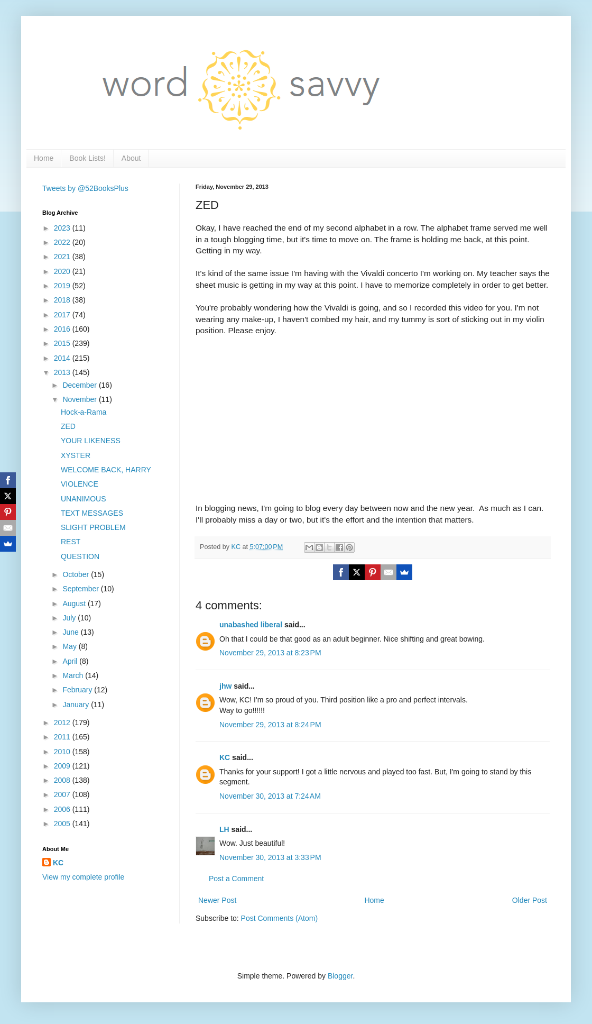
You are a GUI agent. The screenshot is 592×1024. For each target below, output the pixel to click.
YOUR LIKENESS (91, 440)
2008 (63, 780)
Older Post (529, 900)
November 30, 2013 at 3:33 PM (270, 857)
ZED (68, 426)
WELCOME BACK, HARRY (106, 469)
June (71, 632)
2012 (63, 722)
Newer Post (217, 900)
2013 (63, 372)
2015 (63, 343)
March (73, 675)
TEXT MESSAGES (92, 513)
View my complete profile (83, 877)
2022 (63, 242)
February (78, 689)
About (131, 158)
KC (224, 757)
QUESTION (80, 556)
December (80, 385)
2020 (63, 271)
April (70, 661)
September (81, 588)
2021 (63, 256)
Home (43, 158)
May (70, 646)
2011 (63, 737)
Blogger (340, 976)
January (76, 704)
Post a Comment (236, 878)
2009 (63, 766)
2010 (63, 751)
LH (224, 829)
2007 (63, 794)
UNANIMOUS (83, 499)
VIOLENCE (79, 484)
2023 (63, 228)
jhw (225, 686)
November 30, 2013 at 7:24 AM (270, 796)
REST (70, 541)
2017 (63, 314)
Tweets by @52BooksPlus (85, 188)
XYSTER (75, 455)
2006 (63, 809)
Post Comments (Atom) (279, 918)
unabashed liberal (250, 624)
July (70, 618)
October (76, 574)
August (74, 603)
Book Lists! (87, 158)
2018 (63, 300)
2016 (63, 329)
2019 (63, 285)
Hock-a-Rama (83, 412)
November (80, 399)
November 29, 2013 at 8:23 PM (270, 652)
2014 (63, 358)
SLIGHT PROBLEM (93, 527)
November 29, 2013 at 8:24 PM (270, 724)
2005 (63, 823)
